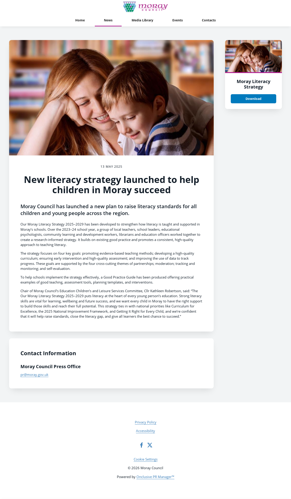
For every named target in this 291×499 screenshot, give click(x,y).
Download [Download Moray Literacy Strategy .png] (253, 98)
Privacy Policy (145, 422)
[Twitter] (149, 445)
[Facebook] (141, 445)
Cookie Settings (146, 459)
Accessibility (145, 430)
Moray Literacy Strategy (253, 84)
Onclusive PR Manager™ (155, 476)
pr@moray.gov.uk (34, 374)
